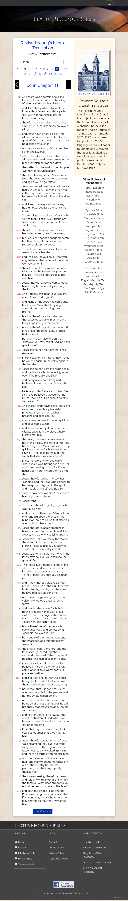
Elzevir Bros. (93, 195)
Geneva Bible (94, 241)
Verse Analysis (24, 864)
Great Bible (94, 222)
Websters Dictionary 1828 (97, 862)
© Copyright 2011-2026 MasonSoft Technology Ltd (63, 893)
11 (57, 69)
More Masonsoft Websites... (92, 869)
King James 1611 (94, 230)
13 (67, 69)
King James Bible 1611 (95, 847)
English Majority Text (93, 280)
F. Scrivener (94, 199)
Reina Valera (93, 203)
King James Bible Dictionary (92, 855)
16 (35, 73)
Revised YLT (93, 253)
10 (52, 69)
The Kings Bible (91, 842)
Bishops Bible (93, 226)
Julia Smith (93, 257)
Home (20, 842)
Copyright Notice (58, 858)
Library (20, 847)
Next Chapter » (43, 811)
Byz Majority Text (93, 284)
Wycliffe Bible (93, 276)
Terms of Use (56, 847)
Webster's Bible (94, 245)
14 (25, 73)
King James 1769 (94, 234)
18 (45, 73)
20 (55, 73)
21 (60, 73)
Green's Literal (94, 261)
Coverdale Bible (94, 214)
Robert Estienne (94, 187)
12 (62, 69)
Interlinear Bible (25, 853)
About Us (54, 842)
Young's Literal (94, 249)
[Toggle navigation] (110, 3)
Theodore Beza (93, 191)
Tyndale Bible (93, 210)
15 (30, 73)
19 (50, 73)
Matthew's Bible (94, 218)
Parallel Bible (23, 858)
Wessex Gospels (94, 272)
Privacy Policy (56, 853)
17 (40, 73)
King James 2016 (94, 237)
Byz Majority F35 (94, 288)
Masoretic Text (94, 268)
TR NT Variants (94, 292)
